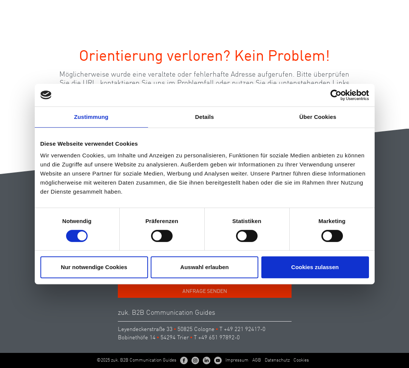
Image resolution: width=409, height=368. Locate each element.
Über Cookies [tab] (317, 117)
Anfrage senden (204, 291)
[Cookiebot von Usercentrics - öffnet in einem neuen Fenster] (336, 95)
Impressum (236, 360)
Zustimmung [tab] (91, 117)
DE (363, 9)
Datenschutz (277, 360)
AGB (256, 360)
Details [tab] (204, 117)
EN (376, 9)
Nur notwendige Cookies (94, 267)
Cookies (301, 360)
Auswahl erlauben (204, 267)
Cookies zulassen (315, 267)
